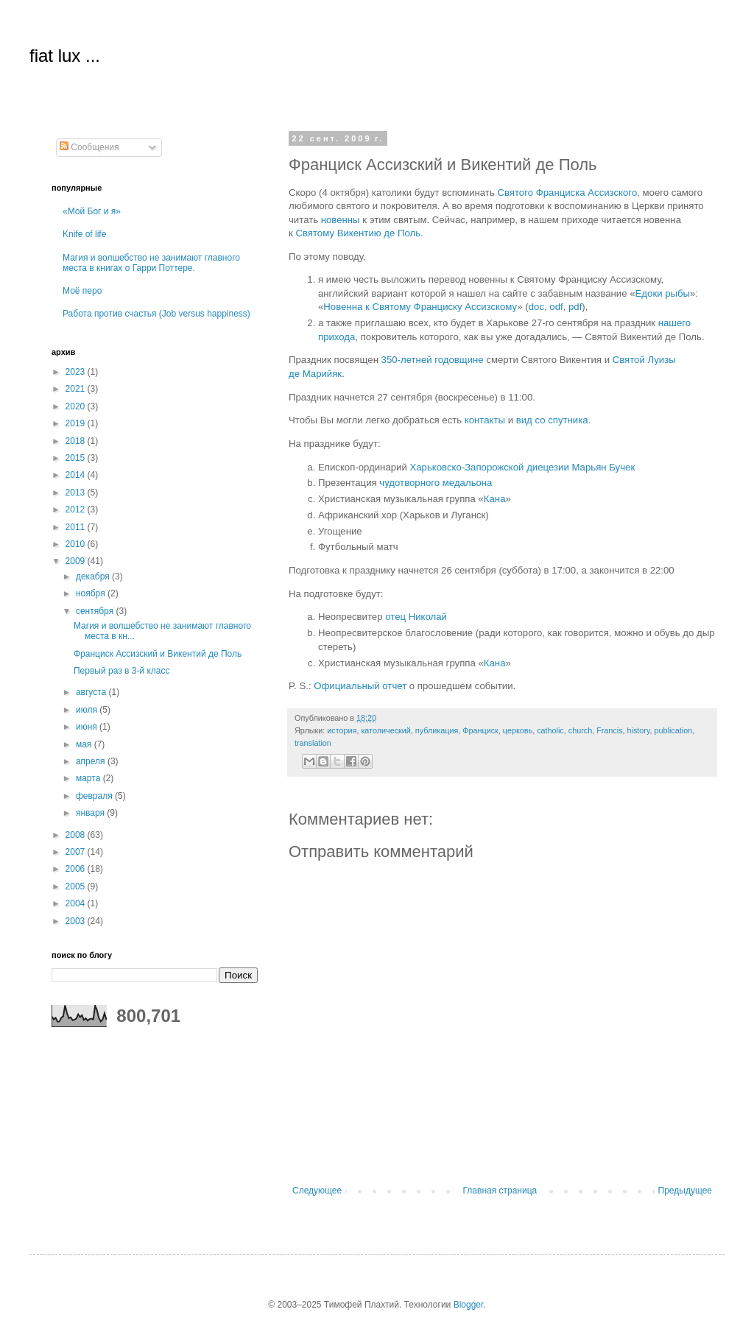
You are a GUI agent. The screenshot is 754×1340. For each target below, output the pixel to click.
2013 (77, 492)
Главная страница (500, 1190)
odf (556, 306)
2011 (77, 527)
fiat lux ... (64, 56)
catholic (550, 730)
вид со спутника (552, 420)
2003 (77, 921)
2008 (77, 835)
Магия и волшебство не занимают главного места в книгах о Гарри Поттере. (151, 263)
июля (87, 710)
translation (313, 742)
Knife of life (84, 234)
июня (87, 727)
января (91, 813)
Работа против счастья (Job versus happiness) (156, 313)
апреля (92, 761)
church (580, 730)
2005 (77, 886)
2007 (77, 852)
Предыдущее (685, 1190)
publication (674, 730)
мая (85, 744)
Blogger (469, 1305)
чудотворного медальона (435, 482)
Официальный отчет (360, 685)
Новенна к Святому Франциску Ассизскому (420, 306)
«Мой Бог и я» (92, 211)
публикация (436, 730)
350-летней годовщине (432, 359)
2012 (77, 509)
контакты (485, 420)
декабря (94, 576)
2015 (77, 458)
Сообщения (89, 147)
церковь (517, 730)
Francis (609, 730)
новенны (340, 219)
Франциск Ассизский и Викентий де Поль (158, 654)
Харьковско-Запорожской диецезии (488, 467)
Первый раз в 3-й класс (122, 671)
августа (92, 692)
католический (385, 730)
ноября (92, 593)
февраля (95, 796)
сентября (96, 611)
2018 (77, 441)
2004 (77, 903)
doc (536, 306)
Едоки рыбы (662, 293)
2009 (77, 561)
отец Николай (416, 616)
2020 (77, 406)
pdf (575, 306)
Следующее (317, 1190)
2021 (77, 389)
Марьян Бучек (603, 467)
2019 (77, 423)
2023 (77, 372)
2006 (77, 869)
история (341, 730)
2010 (77, 544)
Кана (495, 498)
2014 (77, 475)
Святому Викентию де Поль (357, 233)
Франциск (480, 730)
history (638, 730)
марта (89, 778)
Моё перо (82, 291)
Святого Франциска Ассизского (567, 192)
